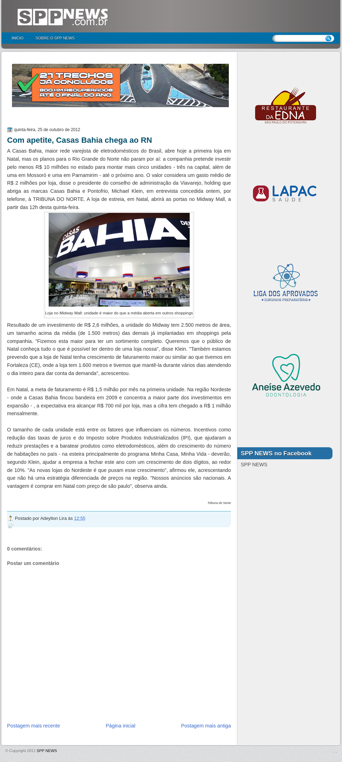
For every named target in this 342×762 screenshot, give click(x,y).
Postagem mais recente (33, 726)
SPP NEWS (47, 751)
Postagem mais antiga (206, 726)
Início (18, 38)
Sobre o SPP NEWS (55, 38)
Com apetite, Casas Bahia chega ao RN (79, 140)
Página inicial (120, 726)
